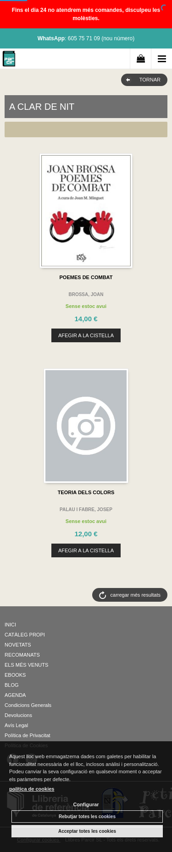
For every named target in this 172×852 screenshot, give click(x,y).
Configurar (86, 804)
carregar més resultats (136, 595)
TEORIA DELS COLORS (86, 492)
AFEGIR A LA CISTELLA (86, 335)
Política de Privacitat (27, 735)
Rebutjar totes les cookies (87, 816)
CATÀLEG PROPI (25, 634)
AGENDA (15, 695)
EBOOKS (15, 675)
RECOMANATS (22, 655)
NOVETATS (18, 644)
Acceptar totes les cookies (87, 831)
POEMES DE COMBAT (86, 277)
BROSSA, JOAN (85, 294)
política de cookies (31, 789)
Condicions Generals (28, 705)
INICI (10, 624)
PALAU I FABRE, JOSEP (86, 509)
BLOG (12, 685)
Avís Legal (16, 725)
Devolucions (18, 715)
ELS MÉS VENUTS (26, 665)
